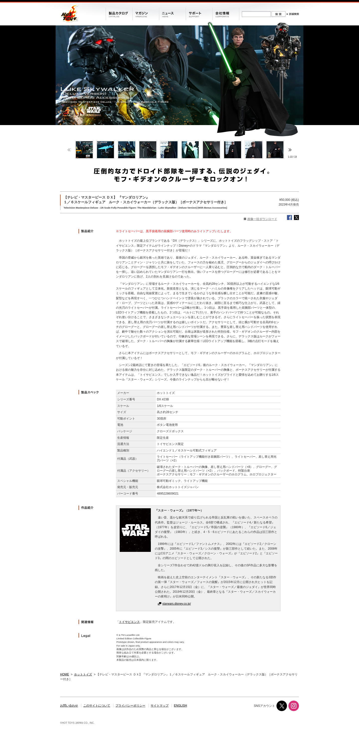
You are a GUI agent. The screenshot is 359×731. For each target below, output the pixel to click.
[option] (84, 150)
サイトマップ (160, 705)
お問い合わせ (69, 705)
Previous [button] (69, 149)
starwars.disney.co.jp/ (176, 603)
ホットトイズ (83, 674)
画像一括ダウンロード (262, 219)
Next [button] (290, 149)
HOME (64, 674)
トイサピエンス (129, 622)
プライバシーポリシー (130, 705)
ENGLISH (180, 705)
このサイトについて (96, 705)
